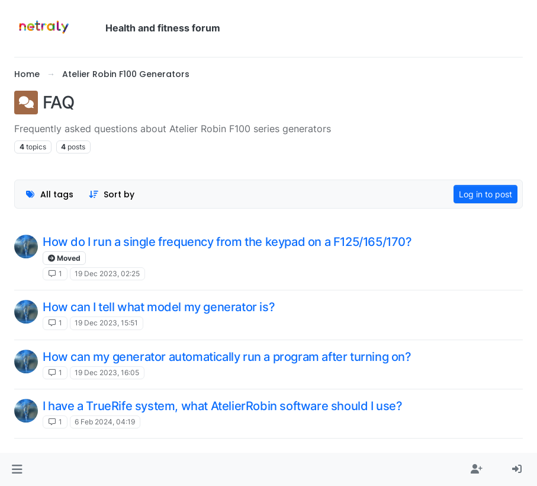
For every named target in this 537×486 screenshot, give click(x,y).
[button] (17, 469)
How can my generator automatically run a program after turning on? (227, 357)
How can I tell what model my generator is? (159, 307)
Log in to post (485, 194)
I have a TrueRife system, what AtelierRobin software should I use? (223, 406)
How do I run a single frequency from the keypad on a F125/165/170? (227, 242)
